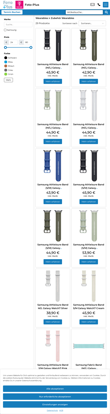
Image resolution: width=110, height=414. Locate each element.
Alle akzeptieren (55, 388)
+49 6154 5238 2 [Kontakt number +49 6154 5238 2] (99, 4)
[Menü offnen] (106, 5)
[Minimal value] (18, 47)
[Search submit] (106, 12)
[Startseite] (7, 5)
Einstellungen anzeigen (55, 404)
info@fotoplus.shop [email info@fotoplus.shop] (92, 4)
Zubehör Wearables (62, 18)
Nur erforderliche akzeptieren (55, 396)
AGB (61, 410)
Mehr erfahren (53, 81)
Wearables (42, 18)
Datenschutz (52, 410)
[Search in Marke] (18, 24)
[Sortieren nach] (92, 23)
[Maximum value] (28, 42)
